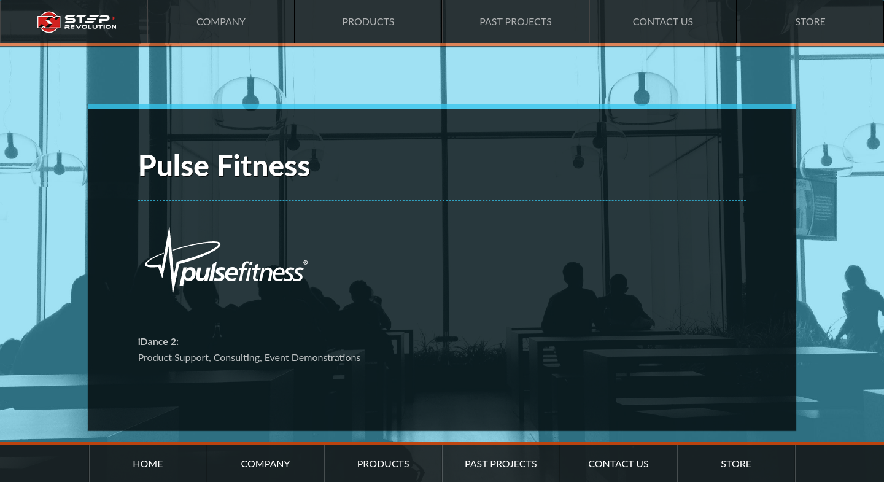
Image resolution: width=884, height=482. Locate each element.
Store (810, 21)
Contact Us (663, 21)
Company (221, 21)
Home (73, 21)
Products (368, 21)
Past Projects (515, 21)
